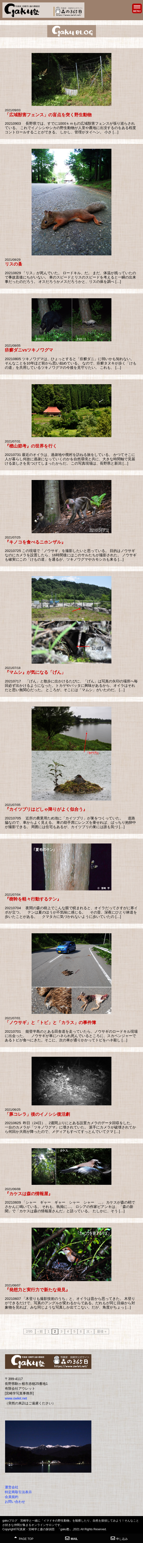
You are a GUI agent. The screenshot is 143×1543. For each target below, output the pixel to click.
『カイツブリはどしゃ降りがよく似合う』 (46, 809)
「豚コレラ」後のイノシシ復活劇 (37, 1114)
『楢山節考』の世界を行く (31, 446)
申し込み (119, 1538)
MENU (137, 8)
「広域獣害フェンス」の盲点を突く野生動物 (48, 114)
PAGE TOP (23, 1538)
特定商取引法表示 (18, 1492)
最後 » (102, 1331)
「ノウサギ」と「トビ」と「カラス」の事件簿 (50, 1022)
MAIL (71, 1538)
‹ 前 (40, 1331)
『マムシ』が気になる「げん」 (35, 672)
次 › (89, 1331)
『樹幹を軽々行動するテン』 (33, 899)
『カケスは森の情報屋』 (29, 1193)
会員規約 (11, 1497)
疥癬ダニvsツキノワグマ (29, 350)
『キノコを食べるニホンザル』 (35, 542)
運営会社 (11, 1487)
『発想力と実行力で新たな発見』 (37, 1289)
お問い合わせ (15, 1502)
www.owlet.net (16, 1398)
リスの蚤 (13, 264)
